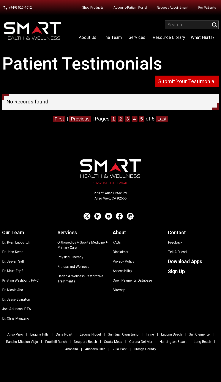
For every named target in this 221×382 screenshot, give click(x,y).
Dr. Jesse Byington (16, 299)
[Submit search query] (214, 25)
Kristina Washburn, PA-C (20, 280)
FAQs (117, 242)
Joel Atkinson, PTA (16, 309)
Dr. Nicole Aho (12, 290)
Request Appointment (172, 8)
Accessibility (122, 271)
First (57, 119)
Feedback (175, 242)
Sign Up (176, 271)
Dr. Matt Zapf (12, 271)
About (119, 233)
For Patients (207, 8)
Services (137, 37)
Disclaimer (120, 252)
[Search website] (192, 25)
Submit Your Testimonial (187, 81)
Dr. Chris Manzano (15, 318)
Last (164, 119)
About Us (87, 37)
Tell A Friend (177, 252)
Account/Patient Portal (130, 8)
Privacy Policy (123, 261)
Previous (80, 119)
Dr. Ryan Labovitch (16, 242)
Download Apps (185, 262)
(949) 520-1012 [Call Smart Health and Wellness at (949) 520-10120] (20, 8)
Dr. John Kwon (12, 252)
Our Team (13, 233)
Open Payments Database (132, 280)
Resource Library (169, 37)
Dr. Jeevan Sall (13, 261)
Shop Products (93, 8)
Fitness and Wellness (73, 267)
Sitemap (119, 290)
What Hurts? (203, 37)
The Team (112, 37)
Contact (177, 233)
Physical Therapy (70, 257)
